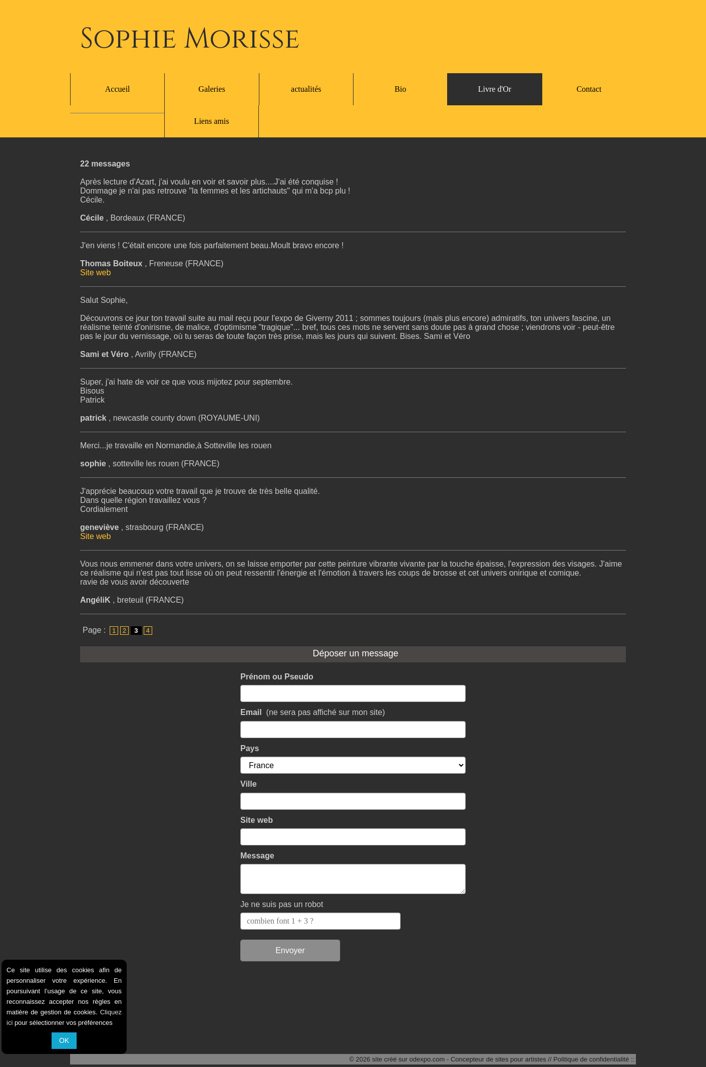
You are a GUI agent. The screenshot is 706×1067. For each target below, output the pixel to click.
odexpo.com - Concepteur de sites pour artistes (478, 1059)
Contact (588, 89)
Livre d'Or (494, 89)
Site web (95, 240)
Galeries (211, 89)
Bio (400, 89)
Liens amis (353, 1037)
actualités (306, 89)
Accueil (117, 89)
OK (64, 1040)
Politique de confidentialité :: (593, 1059)
